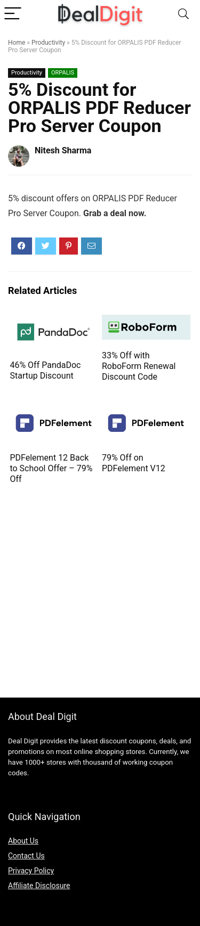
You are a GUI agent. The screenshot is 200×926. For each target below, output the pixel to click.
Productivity (48, 42)
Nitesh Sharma (63, 150)
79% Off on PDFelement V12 (133, 463)
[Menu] (13, 14)
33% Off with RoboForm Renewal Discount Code (139, 366)
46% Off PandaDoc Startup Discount (45, 370)
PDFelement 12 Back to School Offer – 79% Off (51, 468)
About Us (23, 841)
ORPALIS (62, 72)
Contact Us (26, 855)
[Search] (183, 14)
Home (16, 42)
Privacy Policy (31, 870)
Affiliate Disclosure (39, 885)
